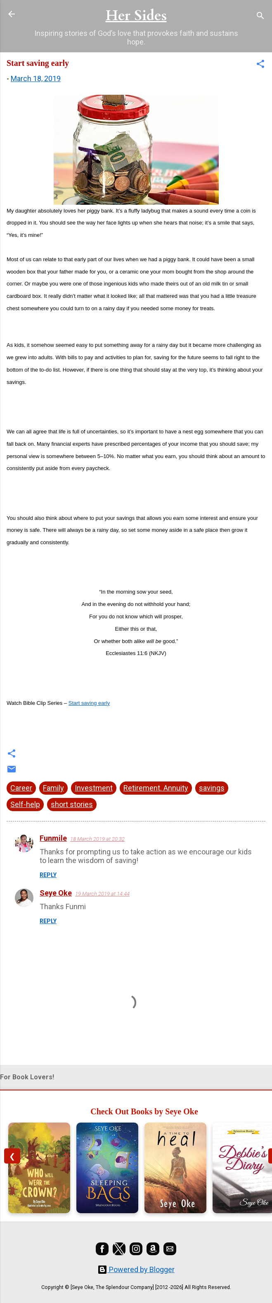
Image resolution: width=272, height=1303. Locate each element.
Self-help (25, 804)
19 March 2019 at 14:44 (102, 894)
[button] (260, 65)
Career (21, 788)
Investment (94, 788)
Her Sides (136, 16)
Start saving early (89, 703)
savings (212, 788)
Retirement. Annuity (155, 788)
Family (53, 788)
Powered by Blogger (136, 1269)
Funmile (53, 838)
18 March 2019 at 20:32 (97, 839)
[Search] (260, 16)
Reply (48, 875)
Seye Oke (56, 893)
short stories (72, 804)
